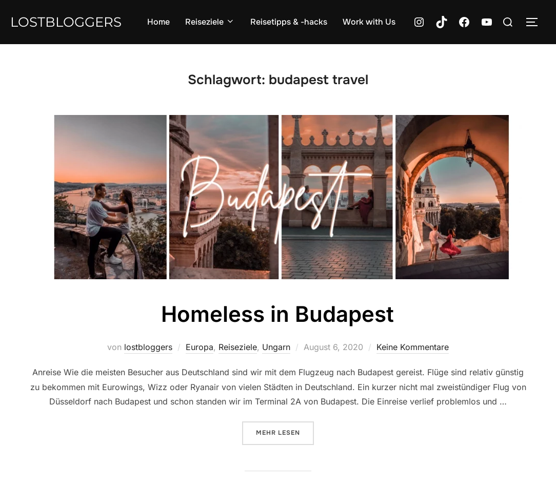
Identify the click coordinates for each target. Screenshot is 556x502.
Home (158, 21)
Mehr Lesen (285, 432)
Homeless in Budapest (277, 314)
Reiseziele (210, 21)
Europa (199, 347)
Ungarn (276, 347)
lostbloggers (66, 22)
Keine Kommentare (412, 347)
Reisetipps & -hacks (288, 21)
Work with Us (369, 21)
